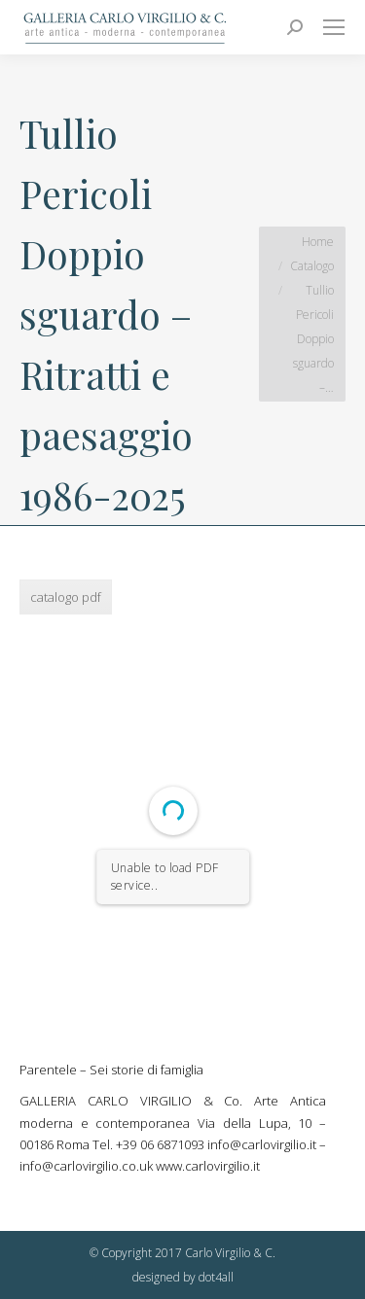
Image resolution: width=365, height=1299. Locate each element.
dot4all (216, 1277)
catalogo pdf (65, 597)
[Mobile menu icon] (334, 27)
